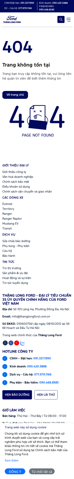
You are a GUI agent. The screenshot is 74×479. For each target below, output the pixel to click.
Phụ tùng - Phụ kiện (15, 246)
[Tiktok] (5, 342)
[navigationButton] (68, 19)
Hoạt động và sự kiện (16, 278)
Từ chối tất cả (42, 472)
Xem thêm (11, 460)
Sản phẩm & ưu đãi (15, 273)
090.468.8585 (49, 382)
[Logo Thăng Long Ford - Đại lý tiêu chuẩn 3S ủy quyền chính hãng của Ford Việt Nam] (12, 19)
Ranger (7, 214)
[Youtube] (16, 342)
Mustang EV (10, 223)
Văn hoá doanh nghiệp (17, 177)
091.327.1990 (42, 358)
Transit (7, 228)
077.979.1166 (43, 374)
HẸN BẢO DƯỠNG (17, 395)
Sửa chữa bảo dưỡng (16, 241)
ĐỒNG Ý (15, 472)
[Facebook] (10, 342)
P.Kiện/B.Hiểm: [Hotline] (46, 8)
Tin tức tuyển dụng (15, 283)
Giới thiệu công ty (14, 172)
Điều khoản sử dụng (16, 186)
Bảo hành (8, 256)
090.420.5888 (37, 366)
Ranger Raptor (12, 218)
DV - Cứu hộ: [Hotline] (18, 8)
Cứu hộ (7, 251)
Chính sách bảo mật (15, 182)
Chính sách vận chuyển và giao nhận (27, 191)
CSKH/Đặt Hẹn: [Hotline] (19, 3)
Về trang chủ (15, 95)
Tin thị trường (11, 268)
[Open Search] (61, 19)
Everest (7, 204)
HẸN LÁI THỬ (46, 395)
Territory (8, 209)
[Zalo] (22, 342)
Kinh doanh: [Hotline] (53, 3)
